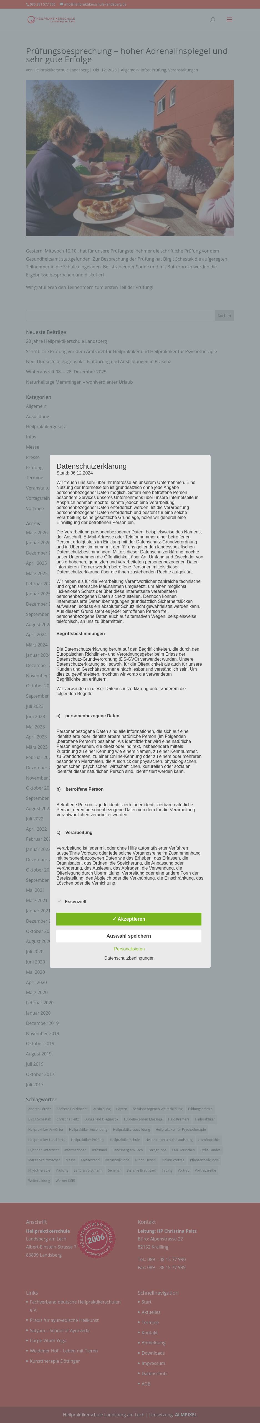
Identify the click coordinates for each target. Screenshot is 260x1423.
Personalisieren (129, 949)
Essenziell (71, 901)
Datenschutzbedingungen (129, 958)
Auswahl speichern (129, 936)
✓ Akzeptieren (128, 919)
